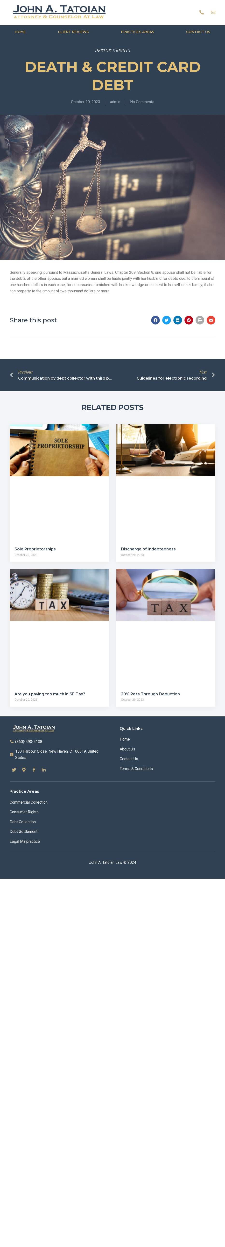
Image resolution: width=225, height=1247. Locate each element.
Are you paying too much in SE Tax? (49, 694)
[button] (155, 320)
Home (20, 32)
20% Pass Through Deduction (150, 694)
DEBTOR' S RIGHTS (112, 50)
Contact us (198, 32)
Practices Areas (137, 32)
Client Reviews (73, 32)
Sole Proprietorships (35, 549)
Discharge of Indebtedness (148, 549)
